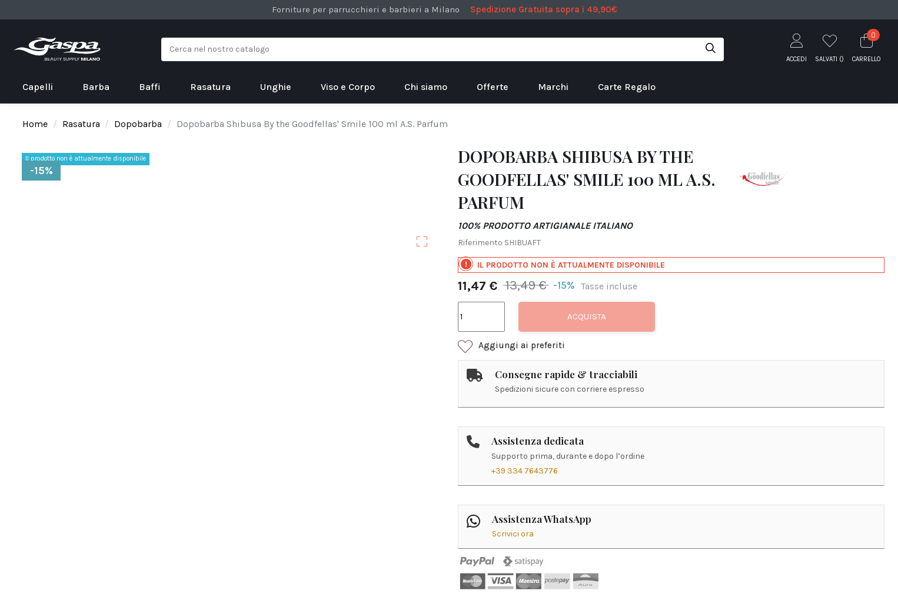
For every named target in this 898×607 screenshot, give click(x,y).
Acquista (586, 316)
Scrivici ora (513, 534)
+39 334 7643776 (524, 471)
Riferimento (480, 243)
